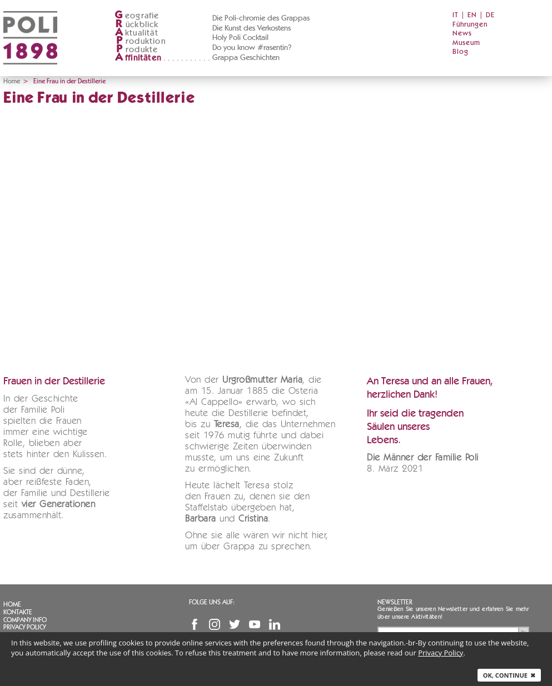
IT (455, 15)
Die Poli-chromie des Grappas (261, 18)
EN (472, 15)
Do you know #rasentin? (251, 48)
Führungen (470, 24)
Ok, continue (509, 675)
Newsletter (394, 602)
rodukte (136, 50)
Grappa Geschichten (246, 58)
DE (490, 15)
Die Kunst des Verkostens (251, 28)
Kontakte (17, 612)
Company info (25, 620)
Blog (460, 52)
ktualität (136, 33)
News (462, 33)
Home (11, 81)
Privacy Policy (24, 627)
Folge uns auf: (212, 602)
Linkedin (274, 624)
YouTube (254, 624)
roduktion (140, 41)
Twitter (234, 624)
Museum (466, 43)
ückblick (137, 25)
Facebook (194, 624)
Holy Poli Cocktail (240, 38)
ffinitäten (138, 58)
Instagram (214, 624)
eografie (137, 16)
